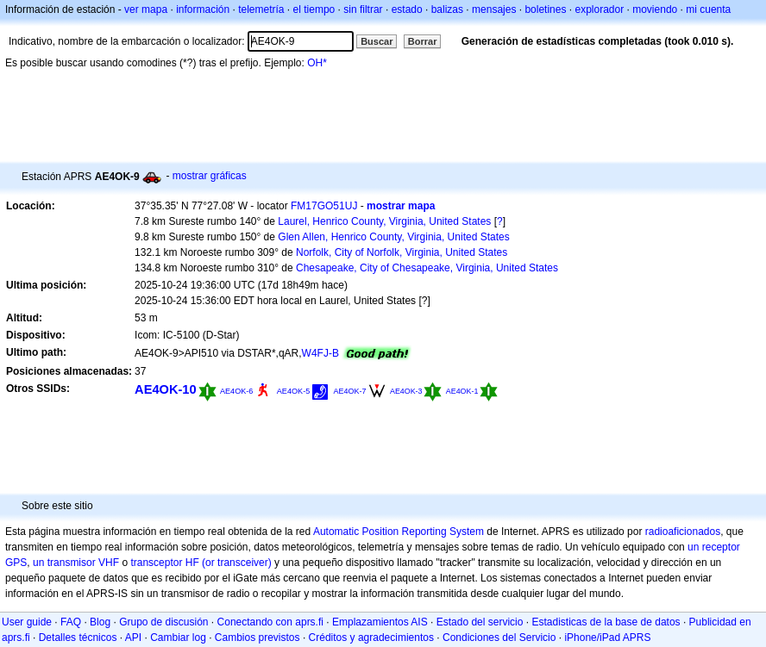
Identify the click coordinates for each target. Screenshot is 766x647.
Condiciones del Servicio (499, 637)
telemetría (261, 9)
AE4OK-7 (350, 391)
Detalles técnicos (78, 637)
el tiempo (314, 9)
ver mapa (145, 9)
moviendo (654, 9)
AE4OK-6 (236, 391)
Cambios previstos (257, 637)
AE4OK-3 (406, 391)
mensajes (494, 9)
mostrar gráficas (210, 176)
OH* (317, 63)
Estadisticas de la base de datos (605, 622)
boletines (545, 9)
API (133, 637)
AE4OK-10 (166, 389)
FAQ (70, 622)
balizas (447, 9)
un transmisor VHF (76, 563)
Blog (100, 622)
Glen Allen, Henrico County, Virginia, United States (393, 237)
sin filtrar (362, 9)
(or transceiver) (237, 563)
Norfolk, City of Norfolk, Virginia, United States (401, 252)
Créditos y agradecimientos (371, 637)
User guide (27, 622)
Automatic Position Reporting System (398, 532)
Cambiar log (178, 637)
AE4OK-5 (293, 391)
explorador (599, 9)
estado (407, 9)
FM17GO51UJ (324, 206)
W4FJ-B (320, 353)
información (202, 9)
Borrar (422, 41)
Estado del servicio (480, 622)
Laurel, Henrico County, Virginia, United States (384, 221)
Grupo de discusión (163, 622)
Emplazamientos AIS (380, 622)
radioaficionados (682, 532)
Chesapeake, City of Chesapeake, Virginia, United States (427, 268)
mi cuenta (708, 9)
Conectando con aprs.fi (270, 622)
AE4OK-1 (462, 391)
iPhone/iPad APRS (607, 637)
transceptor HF (164, 563)
